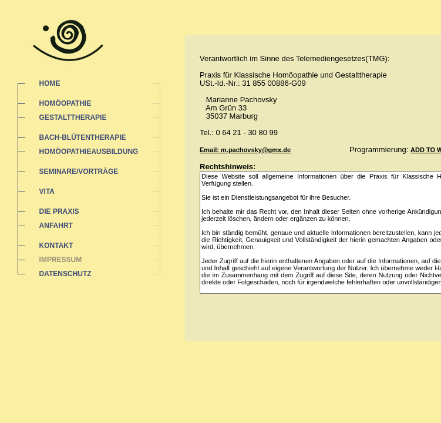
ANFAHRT (56, 225)
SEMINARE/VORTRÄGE (79, 171)
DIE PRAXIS (59, 211)
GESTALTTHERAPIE (73, 117)
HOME (49, 83)
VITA (47, 191)
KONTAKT (56, 245)
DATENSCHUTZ (65, 274)
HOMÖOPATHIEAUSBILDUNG (89, 151)
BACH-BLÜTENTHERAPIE (82, 137)
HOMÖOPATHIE (65, 103)
